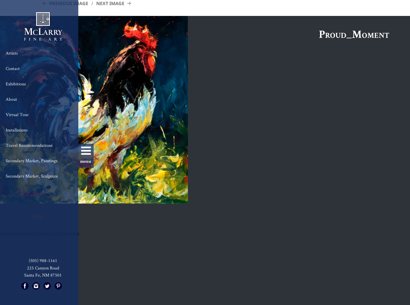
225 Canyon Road (43, 268)
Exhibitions (16, 84)
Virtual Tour (17, 115)
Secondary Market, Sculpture (32, 176)
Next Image (110, 3)
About (11, 99)
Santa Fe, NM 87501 (43, 275)
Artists (12, 53)
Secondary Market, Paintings (32, 161)
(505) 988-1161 (43, 260)
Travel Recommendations (29, 145)
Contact (13, 68)
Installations (17, 130)
